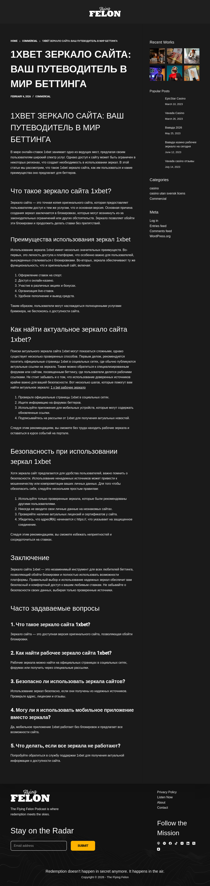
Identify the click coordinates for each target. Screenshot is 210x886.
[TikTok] (176, 843)
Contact (162, 807)
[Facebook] (170, 843)
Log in (154, 220)
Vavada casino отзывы (179, 161)
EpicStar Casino (175, 98)
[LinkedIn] (187, 843)
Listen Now (165, 797)
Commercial (43, 96)
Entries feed (158, 226)
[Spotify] (164, 843)
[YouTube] (158, 849)
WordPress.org (160, 236)
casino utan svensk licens (167, 193)
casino (154, 188)
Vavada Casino (174, 113)
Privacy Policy (167, 792)
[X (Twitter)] (193, 843)
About (161, 802)
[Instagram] (182, 843)
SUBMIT (83, 846)
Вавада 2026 (173, 127)
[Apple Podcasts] (158, 843)
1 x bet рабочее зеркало (68, 387)
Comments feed (161, 231)
